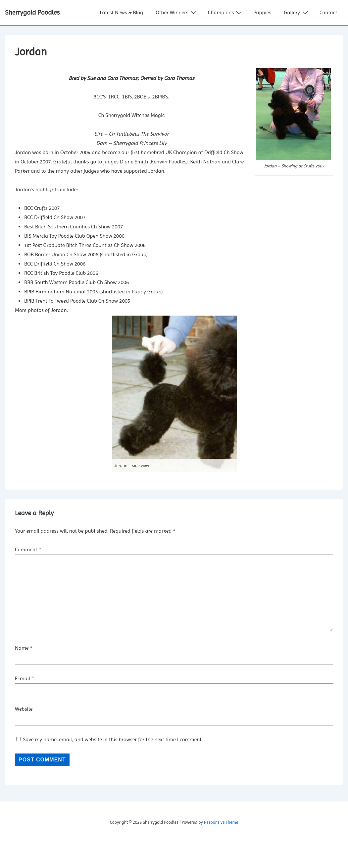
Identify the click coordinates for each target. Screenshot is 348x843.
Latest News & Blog (121, 12)
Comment (28, 549)
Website (24, 709)
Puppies (262, 12)
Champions (225, 12)
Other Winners (177, 12)
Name (22, 648)
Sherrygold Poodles (32, 12)
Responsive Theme (221, 822)
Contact (328, 12)
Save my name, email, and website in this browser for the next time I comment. (113, 739)
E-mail (22, 678)
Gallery (297, 12)
